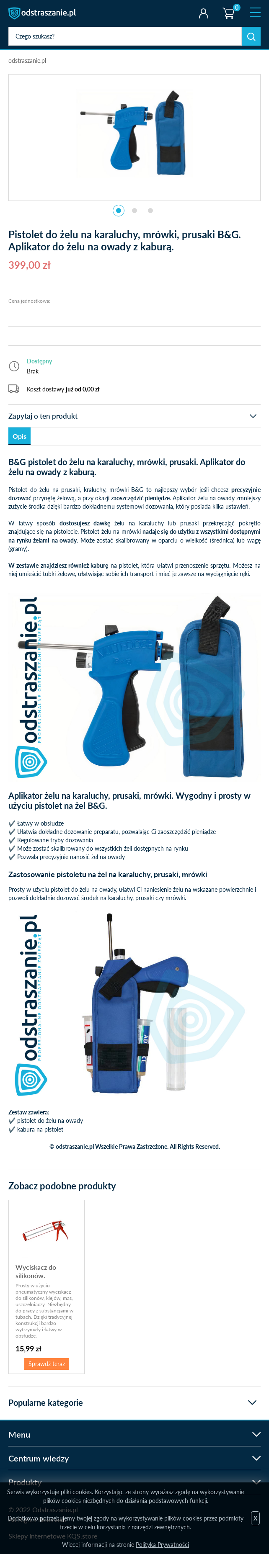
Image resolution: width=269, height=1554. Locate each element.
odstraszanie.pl (43, 13)
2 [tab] (134, 210)
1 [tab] (118, 210)
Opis (19, 436)
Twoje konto (203, 13)
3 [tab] (150, 210)
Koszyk (228, 6)
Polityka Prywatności (162, 1544)
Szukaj (251, 36)
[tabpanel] (134, 133)
